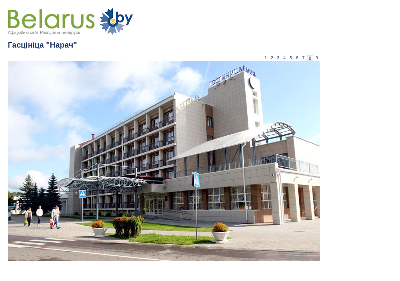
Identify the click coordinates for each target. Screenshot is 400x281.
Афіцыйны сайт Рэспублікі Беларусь (44, 32)
